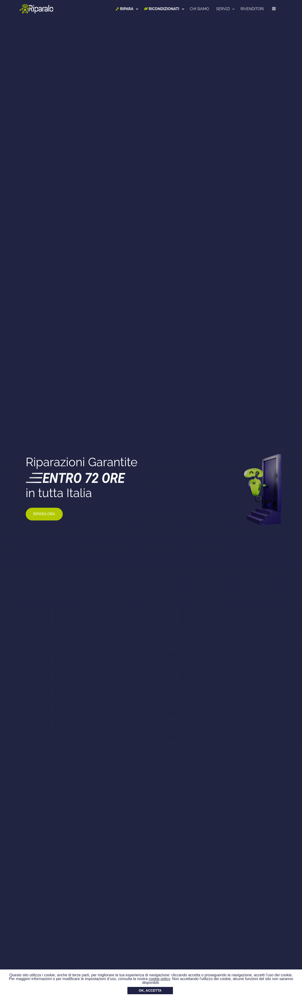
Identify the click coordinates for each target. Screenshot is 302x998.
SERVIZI (223, 9)
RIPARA (124, 9)
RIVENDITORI (252, 9)
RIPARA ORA (44, 514)
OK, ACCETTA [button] (150, 990)
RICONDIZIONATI (161, 9)
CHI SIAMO (199, 9)
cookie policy (159, 979)
